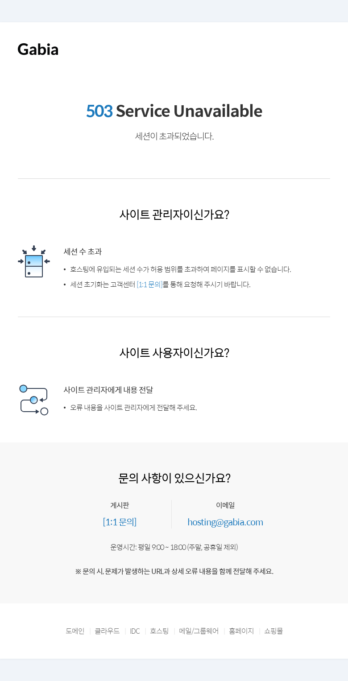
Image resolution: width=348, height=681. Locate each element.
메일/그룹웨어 (199, 630)
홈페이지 (241, 630)
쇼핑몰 (273, 630)
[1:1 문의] (149, 284)
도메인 (75, 630)
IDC (135, 630)
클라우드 (107, 630)
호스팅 (159, 630)
